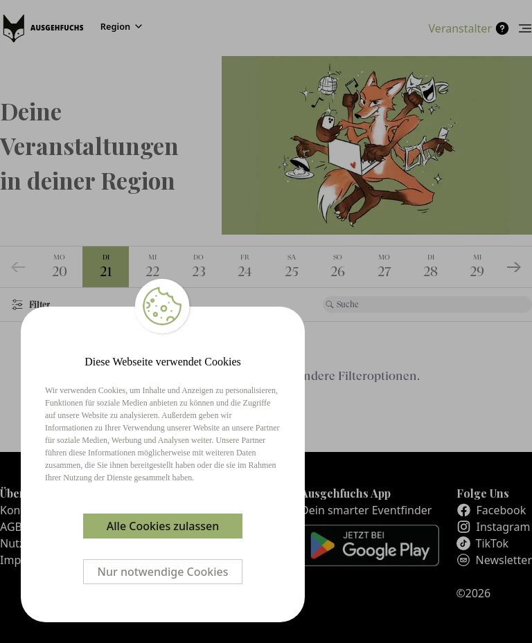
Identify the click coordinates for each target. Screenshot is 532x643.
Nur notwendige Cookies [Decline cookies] (163, 571)
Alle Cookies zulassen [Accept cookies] (163, 526)
